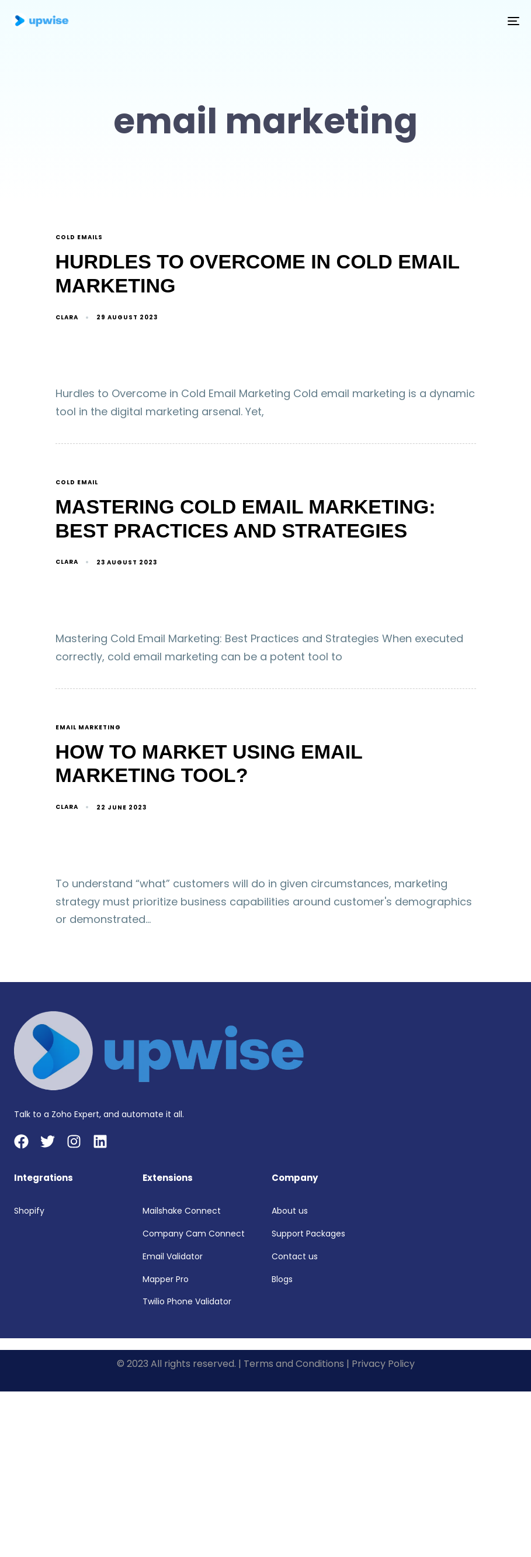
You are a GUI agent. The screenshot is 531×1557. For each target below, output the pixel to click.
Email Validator (173, 1256)
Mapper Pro (166, 1279)
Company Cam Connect (194, 1233)
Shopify (29, 1211)
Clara (66, 317)
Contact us (295, 1256)
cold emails (79, 238)
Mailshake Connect (182, 1211)
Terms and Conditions (294, 1363)
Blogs (282, 1279)
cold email (76, 483)
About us (290, 1211)
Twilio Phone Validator (187, 1301)
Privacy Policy (383, 1363)
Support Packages (308, 1233)
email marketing (88, 728)
